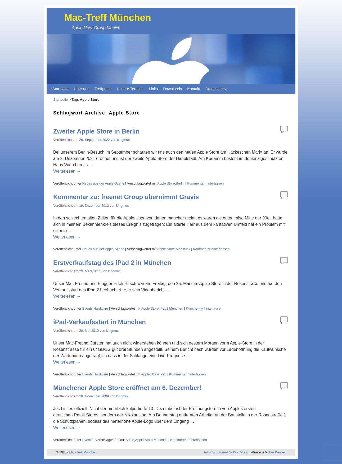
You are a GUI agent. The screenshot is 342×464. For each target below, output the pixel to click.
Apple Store (166, 183)
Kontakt (193, 89)
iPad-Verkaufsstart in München (99, 321)
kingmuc (123, 140)
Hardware (100, 308)
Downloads (172, 89)
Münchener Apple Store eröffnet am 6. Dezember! (127, 387)
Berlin (180, 183)
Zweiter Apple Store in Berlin (96, 131)
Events (87, 308)
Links (153, 89)
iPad (163, 374)
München (176, 308)
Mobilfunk (183, 249)
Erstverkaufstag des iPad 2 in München (112, 262)
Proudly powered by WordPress (226, 452)
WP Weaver (277, 452)
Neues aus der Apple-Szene (103, 183)
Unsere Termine (130, 89)
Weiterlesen (67, 171)
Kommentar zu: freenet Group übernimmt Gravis (126, 196)
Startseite (60, 89)
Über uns (81, 89)
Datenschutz (216, 89)
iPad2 (164, 308)
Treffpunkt (102, 89)
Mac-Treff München (107, 17)
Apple (129, 440)
